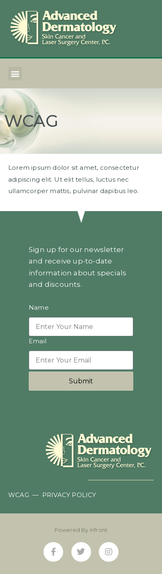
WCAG (18, 495)
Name (39, 307)
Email (37, 341)
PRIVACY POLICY (69, 495)
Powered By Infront (81, 530)
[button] (15, 73)
